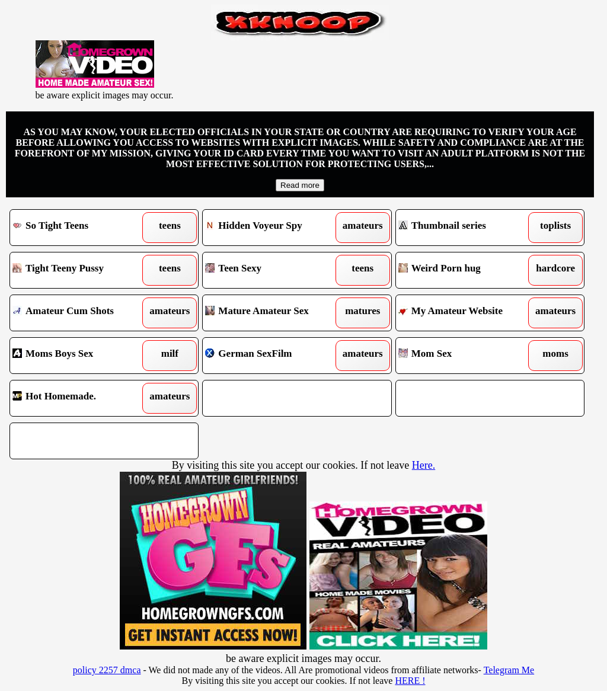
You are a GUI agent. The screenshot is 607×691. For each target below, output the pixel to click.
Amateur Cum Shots (80, 312)
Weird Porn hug (465, 270)
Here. (423, 465)
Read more (300, 185)
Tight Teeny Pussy (80, 270)
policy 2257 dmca (107, 670)
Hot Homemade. (80, 398)
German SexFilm (272, 355)
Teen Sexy (272, 270)
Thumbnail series (465, 227)
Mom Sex (465, 355)
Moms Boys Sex (80, 355)
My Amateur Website (465, 312)
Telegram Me (509, 670)
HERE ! (410, 681)
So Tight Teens (80, 227)
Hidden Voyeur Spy (272, 227)
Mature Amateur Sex (272, 312)
